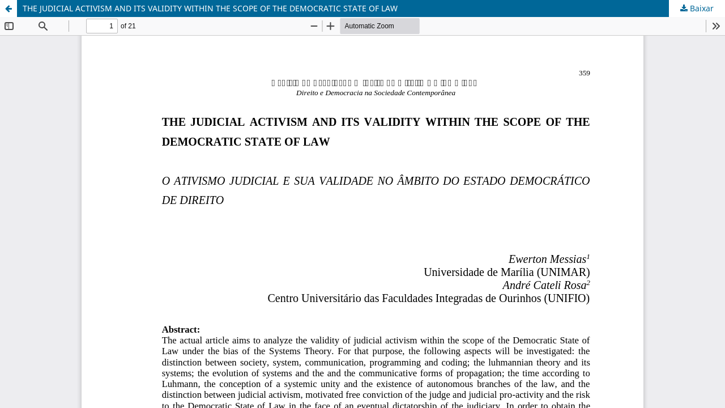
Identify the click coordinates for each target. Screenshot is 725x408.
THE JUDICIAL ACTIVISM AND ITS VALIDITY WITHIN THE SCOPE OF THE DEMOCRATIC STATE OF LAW (210, 8)
